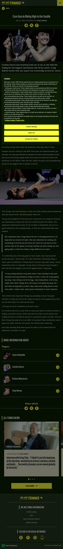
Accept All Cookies (31, 139)
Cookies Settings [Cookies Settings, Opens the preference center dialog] (31, 127)
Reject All (31, 133)
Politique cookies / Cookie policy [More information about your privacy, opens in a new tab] (14, 120)
